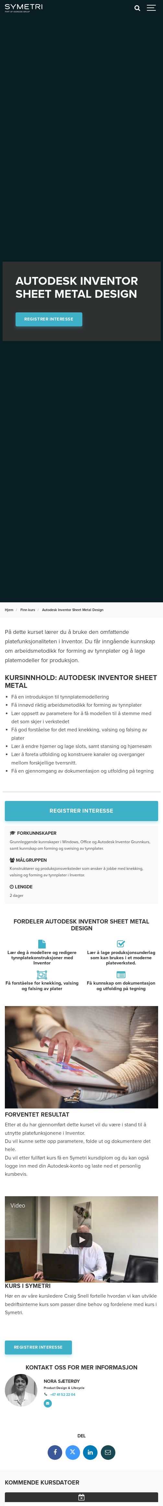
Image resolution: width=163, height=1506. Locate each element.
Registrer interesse (48, 319)
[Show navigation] (151, 8)
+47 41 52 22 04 (62, 1395)
